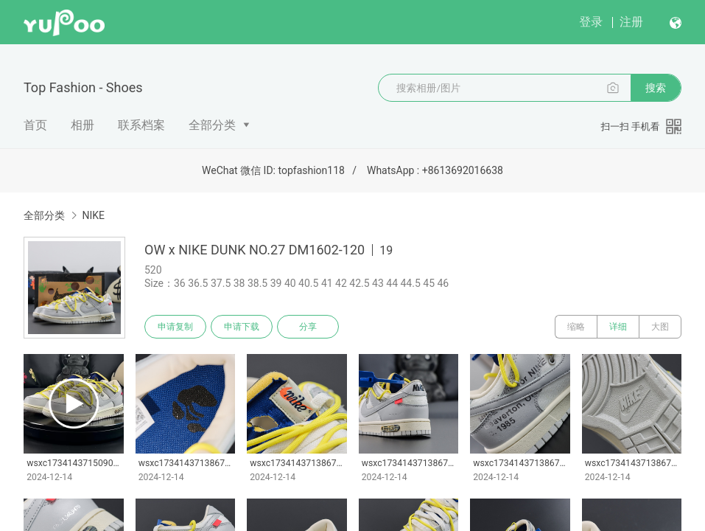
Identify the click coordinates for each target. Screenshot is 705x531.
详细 (618, 327)
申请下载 (241, 327)
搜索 (655, 88)
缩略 (576, 327)
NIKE (93, 215)
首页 (35, 125)
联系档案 (141, 125)
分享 (308, 327)
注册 (631, 22)
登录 (591, 22)
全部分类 (212, 125)
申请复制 (175, 327)
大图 (660, 327)
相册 (82, 125)
